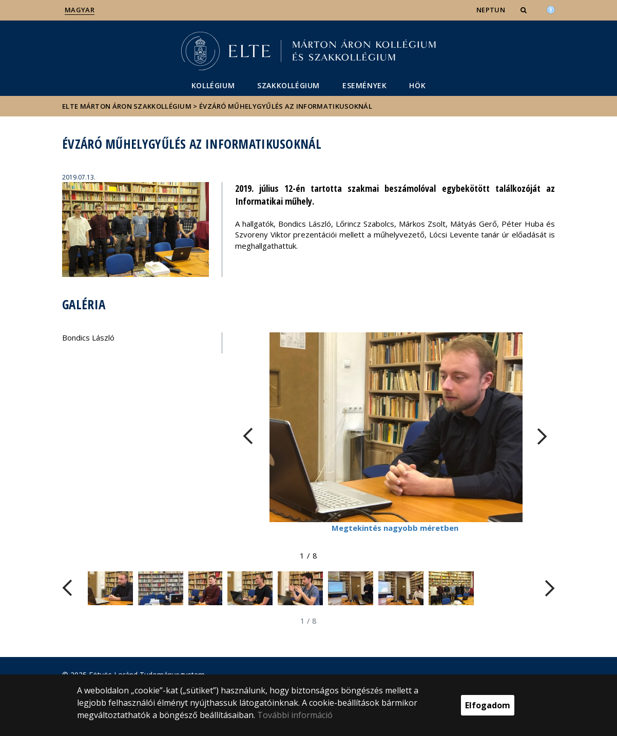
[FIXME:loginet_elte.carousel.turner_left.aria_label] (248, 436)
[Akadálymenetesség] (551, 8)
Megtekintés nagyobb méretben (395, 528)
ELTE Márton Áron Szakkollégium (126, 106)
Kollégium (213, 85)
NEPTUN (490, 9)
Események (364, 85)
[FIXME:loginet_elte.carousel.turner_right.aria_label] (542, 436)
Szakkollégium (288, 85)
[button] (524, 9)
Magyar (79, 9)
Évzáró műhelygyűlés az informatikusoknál (285, 106)
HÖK (417, 85)
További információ (295, 715)
